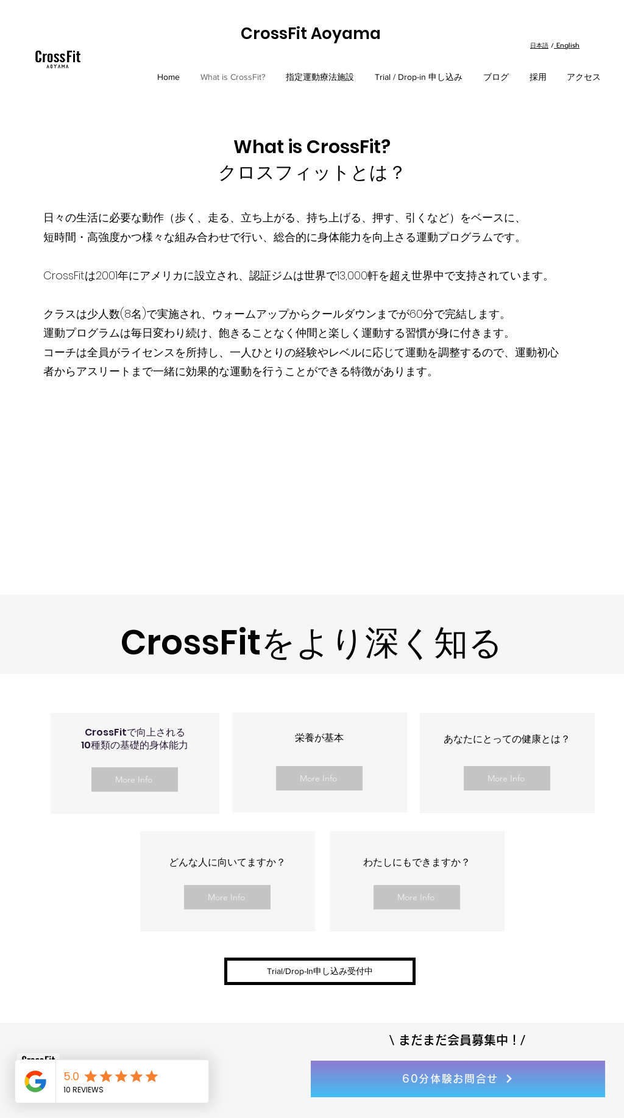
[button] (320, 971)
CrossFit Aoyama (311, 34)
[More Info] (134, 779)
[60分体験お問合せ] (458, 1079)
